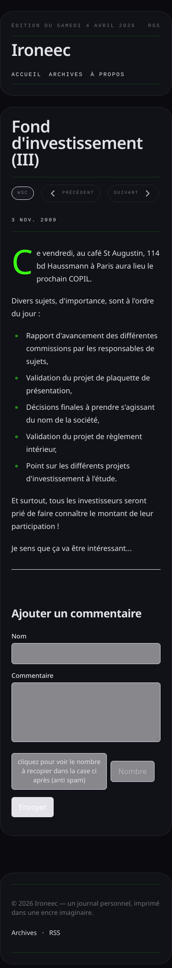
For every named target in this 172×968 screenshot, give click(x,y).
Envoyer (32, 807)
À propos (107, 75)
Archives (66, 75)
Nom (19, 636)
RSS (154, 26)
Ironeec (41, 49)
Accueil (26, 75)
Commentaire (32, 675)
